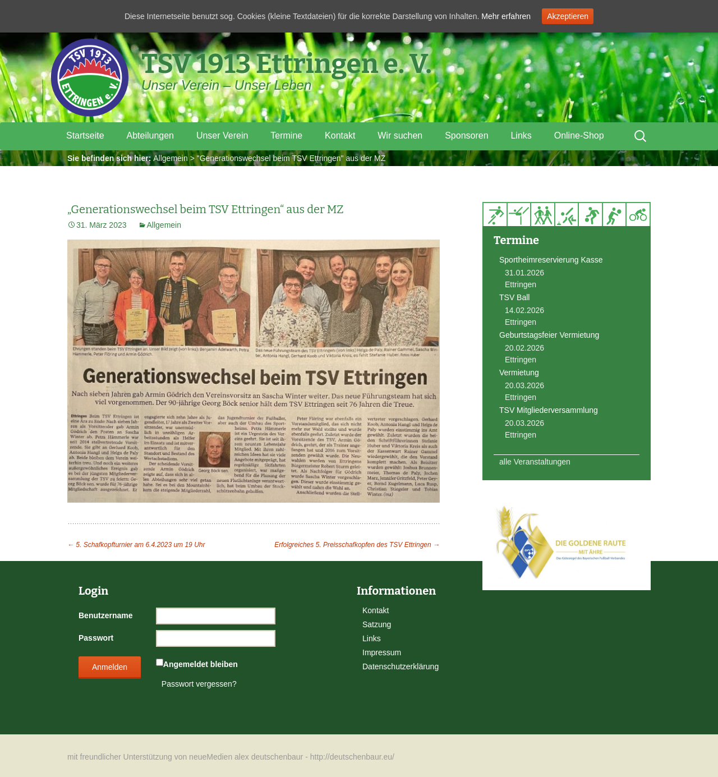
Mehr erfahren (506, 16)
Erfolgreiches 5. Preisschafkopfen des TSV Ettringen (357, 545)
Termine (286, 135)
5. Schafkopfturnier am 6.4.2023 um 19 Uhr (136, 545)
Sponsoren (466, 135)
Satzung (376, 624)
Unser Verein (222, 135)
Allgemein (170, 158)
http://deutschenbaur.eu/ (352, 756)
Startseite (85, 135)
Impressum (381, 652)
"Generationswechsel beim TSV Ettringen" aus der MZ (291, 158)
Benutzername (105, 615)
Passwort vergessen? (199, 683)
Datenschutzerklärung (400, 666)
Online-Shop (579, 135)
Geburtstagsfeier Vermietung (549, 334)
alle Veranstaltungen (534, 461)
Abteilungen (150, 135)
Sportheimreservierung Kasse (550, 259)
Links (520, 135)
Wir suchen (400, 135)
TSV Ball (514, 297)
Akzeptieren (567, 16)
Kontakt (340, 135)
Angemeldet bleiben (200, 664)
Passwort (96, 637)
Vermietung (519, 372)
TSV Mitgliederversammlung (548, 410)
